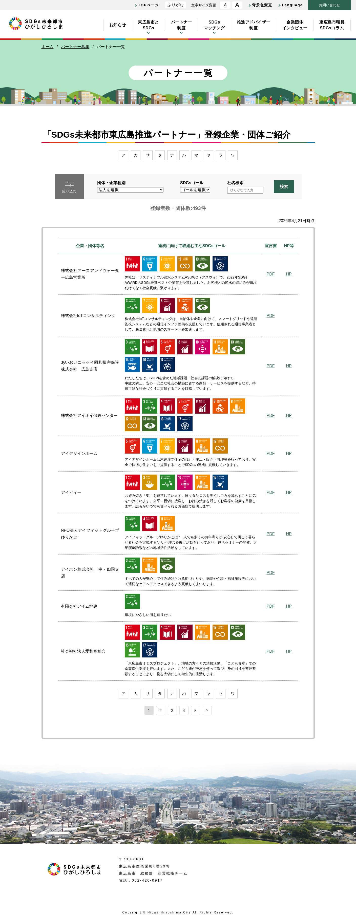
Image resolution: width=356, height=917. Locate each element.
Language (292, 5)
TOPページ (148, 5)
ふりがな (175, 5)
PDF (271, 274)
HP (288, 274)
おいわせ (329, 5)
